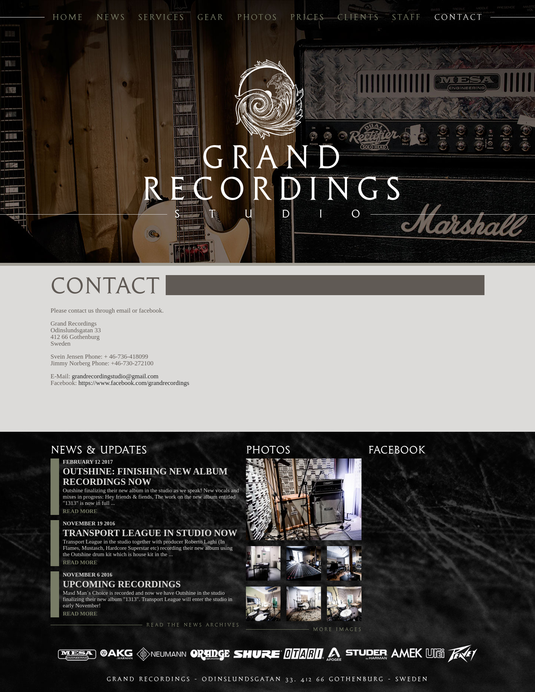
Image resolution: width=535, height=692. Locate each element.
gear (210, 17)
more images (337, 629)
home (68, 17)
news (111, 17)
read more (80, 511)
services (161, 17)
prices (307, 17)
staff (406, 17)
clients (358, 17)
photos (257, 17)
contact (458, 17)
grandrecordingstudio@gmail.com (115, 376)
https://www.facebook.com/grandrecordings (133, 382)
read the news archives (193, 625)
